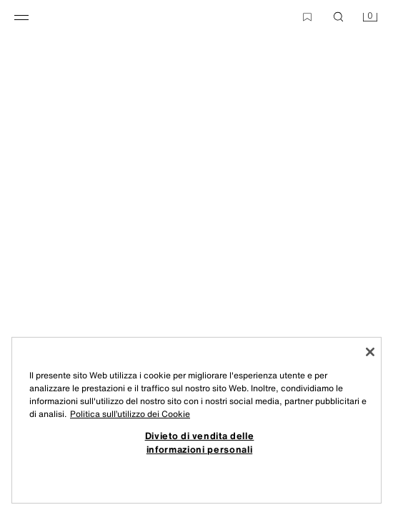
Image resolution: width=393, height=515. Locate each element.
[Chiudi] (370, 351)
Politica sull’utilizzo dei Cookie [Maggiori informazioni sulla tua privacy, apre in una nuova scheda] (130, 414)
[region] (196, 420)
